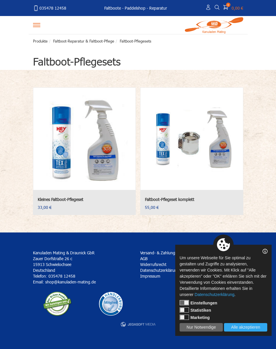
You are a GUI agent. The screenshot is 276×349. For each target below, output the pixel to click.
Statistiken (195, 310)
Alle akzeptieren (245, 327)
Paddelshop (135, 8)
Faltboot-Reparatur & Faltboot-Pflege (83, 41)
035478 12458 (49, 8)
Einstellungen (198, 302)
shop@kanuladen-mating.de (70, 281)
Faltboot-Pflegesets (135, 41)
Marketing (195, 317)
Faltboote (112, 8)
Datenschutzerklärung (214, 294)
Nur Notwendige (201, 327)
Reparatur (158, 8)
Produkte (40, 41)
